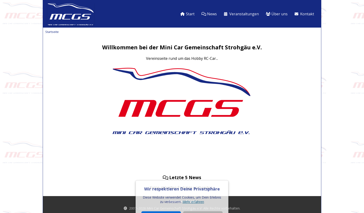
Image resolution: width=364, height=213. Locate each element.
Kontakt (304, 13)
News (209, 13)
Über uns (277, 13)
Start (187, 13)
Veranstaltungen (241, 13)
